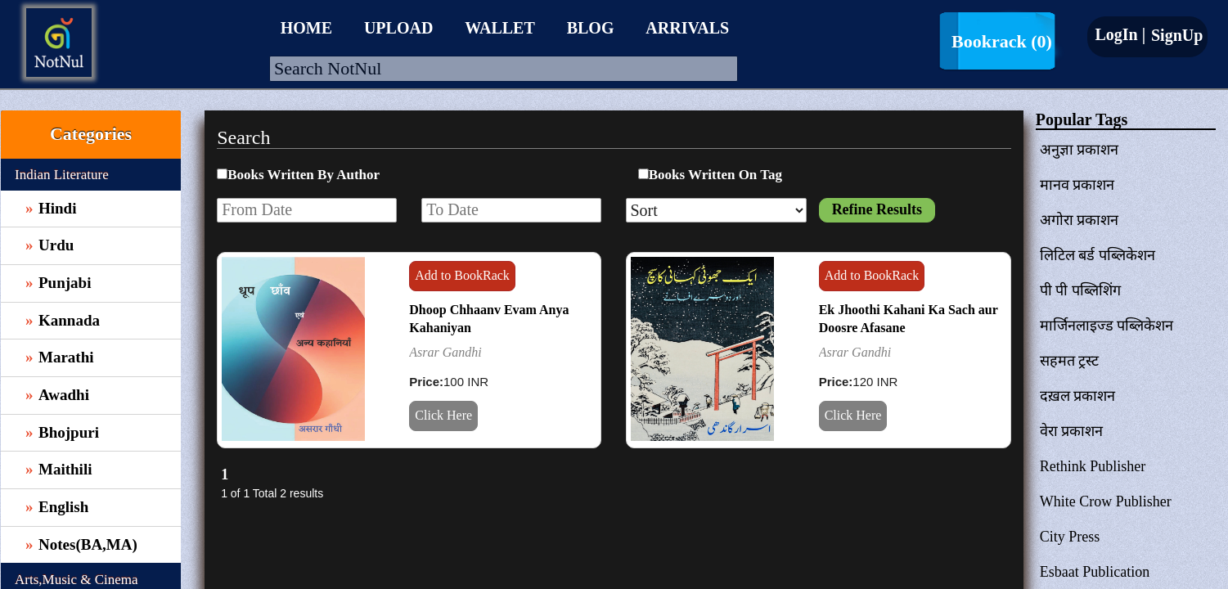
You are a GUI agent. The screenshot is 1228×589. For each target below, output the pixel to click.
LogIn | (1120, 34)
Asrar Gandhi (445, 352)
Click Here (443, 415)
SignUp (1175, 35)
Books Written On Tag (715, 174)
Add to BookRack (462, 275)
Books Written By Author (303, 174)
